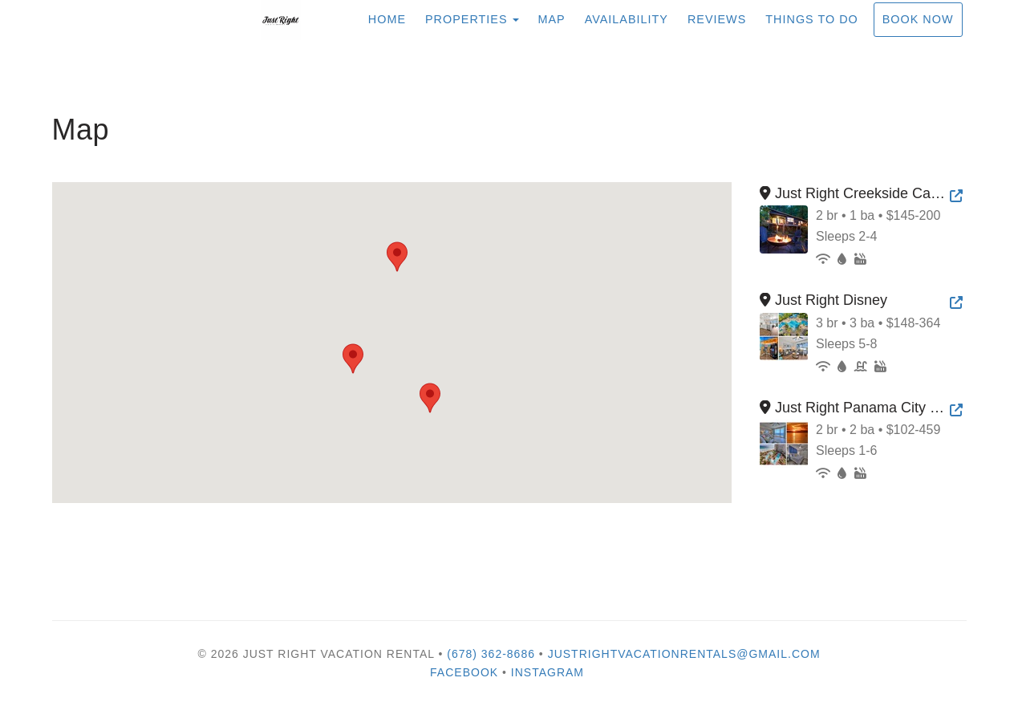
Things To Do (811, 19)
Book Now (918, 19)
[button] (397, 256)
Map (552, 19)
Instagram (547, 672)
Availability (626, 19)
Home (387, 19)
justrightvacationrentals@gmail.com (684, 653)
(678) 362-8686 (491, 653)
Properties (466, 19)
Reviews (716, 19)
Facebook (464, 672)
